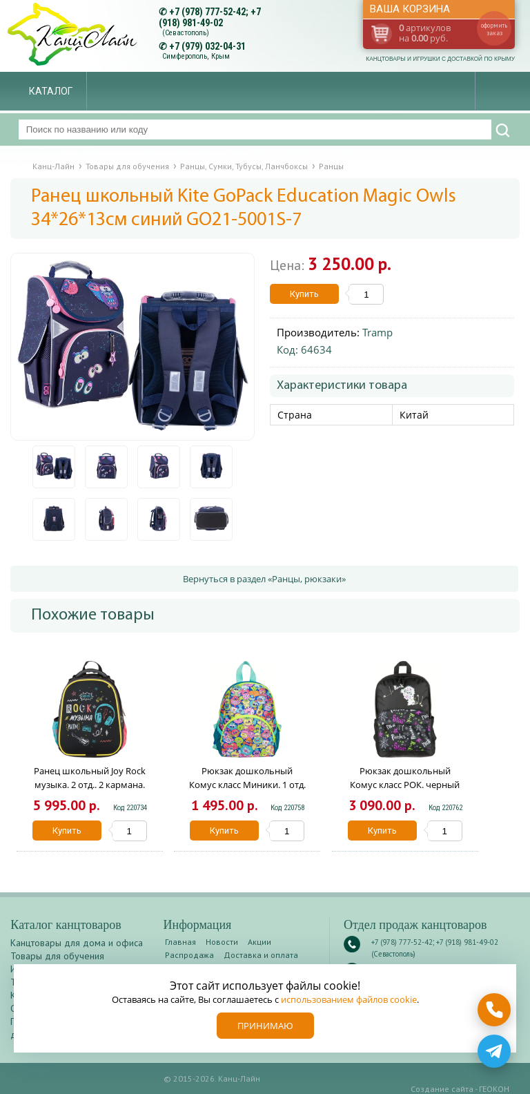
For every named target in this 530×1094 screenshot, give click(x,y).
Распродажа (189, 955)
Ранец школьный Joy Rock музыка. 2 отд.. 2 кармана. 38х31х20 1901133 (90, 785)
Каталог (50, 91)
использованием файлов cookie (349, 999)
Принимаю (265, 1025)
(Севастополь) (185, 32)
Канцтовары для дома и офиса (76, 943)
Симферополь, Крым (196, 56)
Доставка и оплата (261, 955)
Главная (180, 942)
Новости (222, 942)
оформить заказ (494, 29)
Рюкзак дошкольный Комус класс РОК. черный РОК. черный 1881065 (405, 785)
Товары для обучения (57, 956)
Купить (304, 294)
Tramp (377, 332)
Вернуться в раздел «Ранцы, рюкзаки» (264, 579)
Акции (259, 942)
